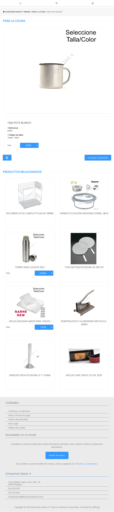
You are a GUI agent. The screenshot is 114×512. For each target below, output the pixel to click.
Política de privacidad (18, 419)
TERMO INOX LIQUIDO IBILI (30, 267)
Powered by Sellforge (90, 507)
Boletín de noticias (57, 455)
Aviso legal (13, 423)
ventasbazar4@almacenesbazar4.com (25, 497)
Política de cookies (17, 427)
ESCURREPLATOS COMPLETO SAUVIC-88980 (30, 213)
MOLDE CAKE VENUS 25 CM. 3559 (84, 375)
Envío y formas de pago (19, 415)
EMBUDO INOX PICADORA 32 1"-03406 (30, 375)
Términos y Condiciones (86, 464)
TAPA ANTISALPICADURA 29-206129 (84, 267)
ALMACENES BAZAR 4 (12, 12)
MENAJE (27, 12)
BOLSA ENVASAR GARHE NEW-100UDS (30, 321)
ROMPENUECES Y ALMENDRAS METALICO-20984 (84, 323)
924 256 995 (14, 488)
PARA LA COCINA (38, 12)
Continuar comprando (98, 157)
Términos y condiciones (19, 411)
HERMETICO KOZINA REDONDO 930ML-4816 (84, 213)
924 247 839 (14, 492)
